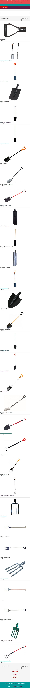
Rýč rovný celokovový (4, 80)
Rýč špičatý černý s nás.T (4, 350)
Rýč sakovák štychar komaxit (5, 267)
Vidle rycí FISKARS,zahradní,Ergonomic (7, 495)
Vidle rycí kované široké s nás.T (6, 598)
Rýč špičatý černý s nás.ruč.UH (5, 329)
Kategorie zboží (4, 7)
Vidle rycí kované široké (4, 578)
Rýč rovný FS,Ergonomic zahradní (6, 184)
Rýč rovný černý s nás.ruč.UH (5, 122)
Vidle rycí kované (3, 516)
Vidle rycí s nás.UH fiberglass (5, 661)
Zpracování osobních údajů (15, 673)
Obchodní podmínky (15, 669)
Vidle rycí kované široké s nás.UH (6, 619)
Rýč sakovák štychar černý (5, 225)
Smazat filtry (13, 14)
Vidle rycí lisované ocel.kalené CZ (6, 640)
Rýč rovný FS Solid (3, 163)
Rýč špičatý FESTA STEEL (4, 370)
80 (23, 20)
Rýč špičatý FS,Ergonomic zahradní (6, 412)
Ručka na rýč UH (3, 39)
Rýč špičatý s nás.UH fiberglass (6, 433)
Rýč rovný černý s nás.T (4, 143)
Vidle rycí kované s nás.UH (5, 557)
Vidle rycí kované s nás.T (4, 536)
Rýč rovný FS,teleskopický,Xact (6, 60)
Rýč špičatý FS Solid (3, 391)
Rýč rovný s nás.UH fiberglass (5, 205)
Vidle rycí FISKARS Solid (4, 474)
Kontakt (15, 674)
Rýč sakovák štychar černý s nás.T (6, 246)
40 (21, 20)
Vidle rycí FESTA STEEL (4, 453)
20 (26, 18)
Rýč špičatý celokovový (4, 288)
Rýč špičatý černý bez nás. (5, 308)
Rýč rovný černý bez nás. (4, 101)
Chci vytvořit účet (15, 676)
